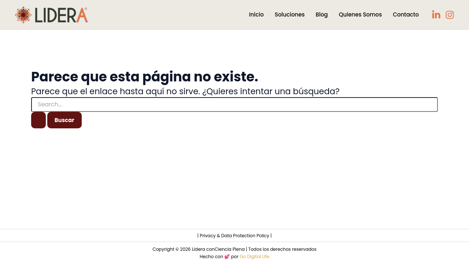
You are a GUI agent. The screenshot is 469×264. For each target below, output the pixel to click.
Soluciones (290, 14)
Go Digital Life (254, 256)
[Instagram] (449, 14)
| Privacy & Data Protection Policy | (234, 235)
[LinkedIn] (436, 14)
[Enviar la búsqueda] (38, 120)
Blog (322, 14)
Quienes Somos (360, 14)
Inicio (256, 14)
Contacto (406, 14)
